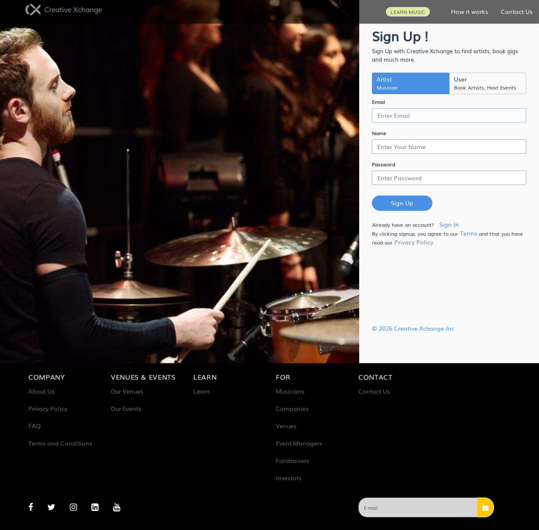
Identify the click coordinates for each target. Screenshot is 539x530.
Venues (286, 425)
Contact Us (517, 11)
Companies (292, 408)
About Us (41, 391)
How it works (469, 11)
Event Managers (299, 443)
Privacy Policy (413, 242)
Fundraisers (292, 460)
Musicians (290, 391)
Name (379, 133)
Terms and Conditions (60, 443)
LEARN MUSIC (408, 11)
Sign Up (402, 202)
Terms (468, 233)
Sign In (449, 224)
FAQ (34, 425)
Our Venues (127, 391)
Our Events (126, 408)
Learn (201, 391)
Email (378, 102)
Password (383, 164)
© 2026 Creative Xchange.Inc (413, 328)
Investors (289, 477)
